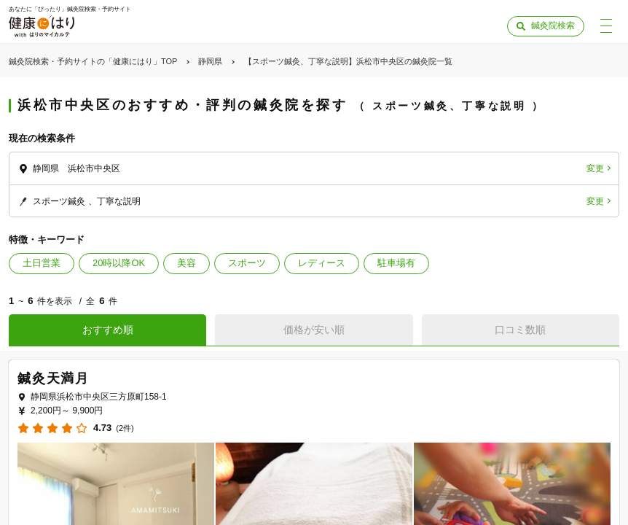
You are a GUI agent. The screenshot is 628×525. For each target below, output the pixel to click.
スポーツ (247, 262)
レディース (321, 262)
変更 (595, 168)
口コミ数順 (520, 329)
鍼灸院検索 (553, 25)
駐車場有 (396, 262)
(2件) (124, 428)
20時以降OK (119, 262)
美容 (186, 262)
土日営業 (41, 262)
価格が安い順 (314, 329)
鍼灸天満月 (53, 378)
